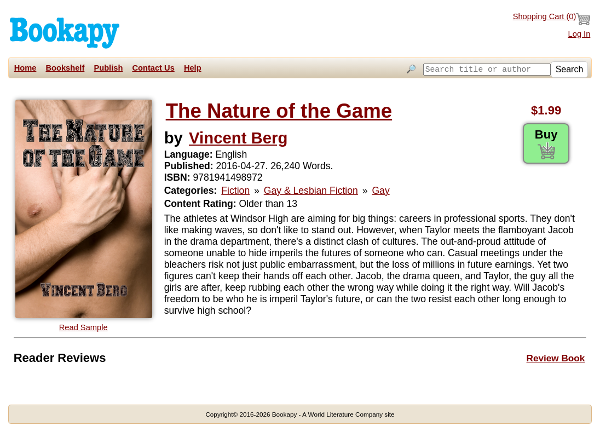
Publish (108, 68)
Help (192, 68)
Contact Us (153, 68)
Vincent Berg (238, 138)
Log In (579, 34)
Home (25, 68)
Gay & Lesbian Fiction (311, 190)
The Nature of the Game (279, 111)
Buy (546, 143)
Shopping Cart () (552, 19)
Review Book (556, 358)
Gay (380, 190)
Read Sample (83, 327)
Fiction (235, 190)
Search (570, 69)
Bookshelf (64, 68)
